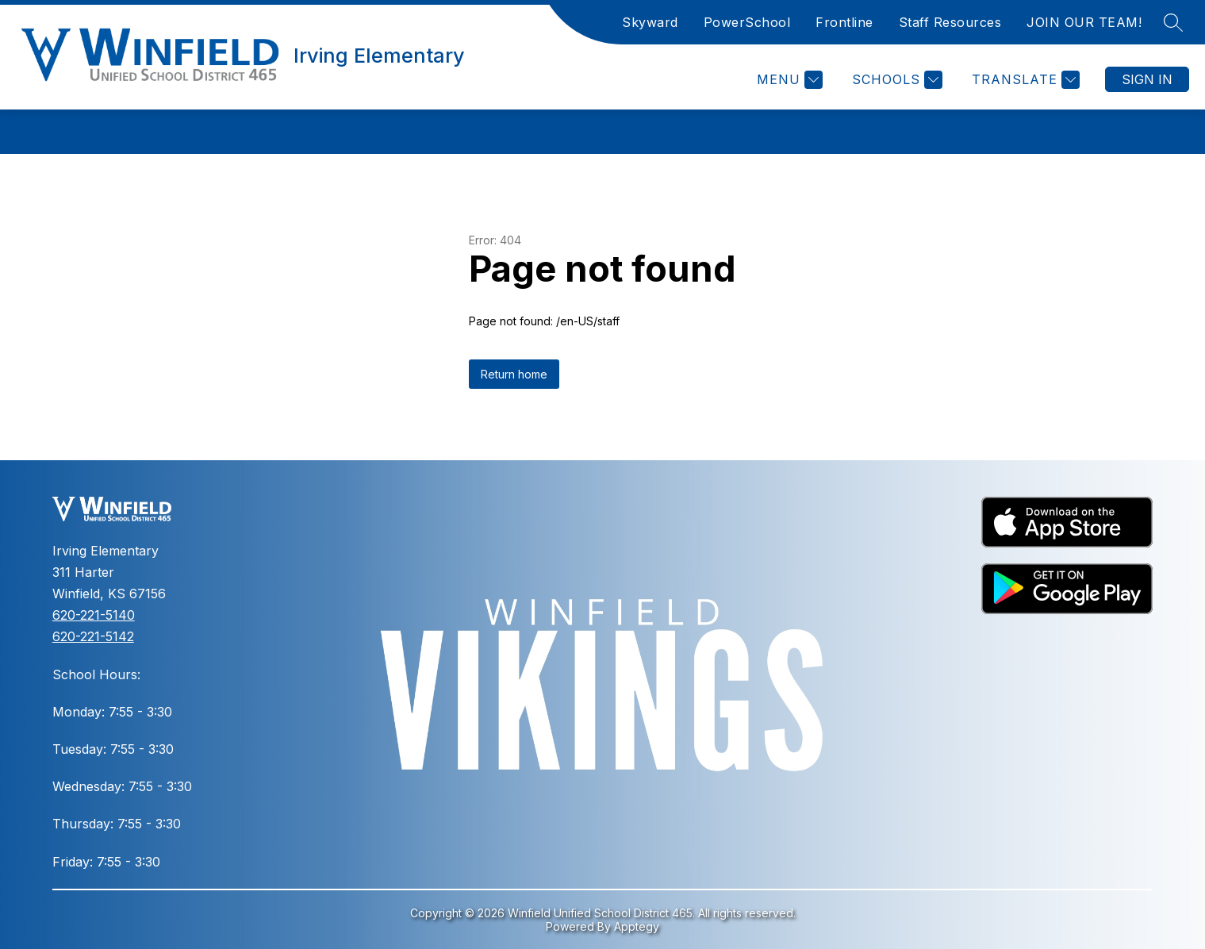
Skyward (650, 22)
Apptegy (636, 926)
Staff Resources (950, 22)
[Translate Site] (1024, 80)
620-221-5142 (93, 636)
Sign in (1147, 79)
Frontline (844, 22)
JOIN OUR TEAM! (1084, 22)
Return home (514, 374)
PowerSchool (747, 22)
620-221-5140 (93, 615)
